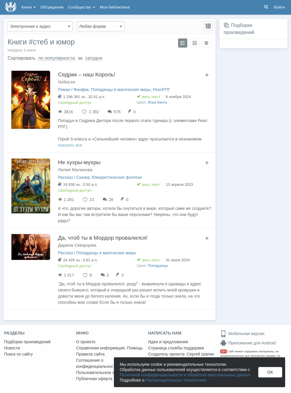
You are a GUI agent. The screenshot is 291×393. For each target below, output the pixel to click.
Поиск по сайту (18, 354)
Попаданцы (158, 265)
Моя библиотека (115, 7)
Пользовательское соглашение (105, 372)
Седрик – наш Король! (86, 74)
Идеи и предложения (168, 341)
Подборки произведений (27, 341)
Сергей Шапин (200, 354)
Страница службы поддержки (176, 348)
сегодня (93, 58)
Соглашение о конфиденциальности (96, 363)
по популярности (56, 58)
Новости (12, 348)
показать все (70, 145)
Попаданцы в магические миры (121, 89)
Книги (28, 7)
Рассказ (65, 177)
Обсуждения (51, 7)
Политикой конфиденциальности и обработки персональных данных (185, 375)
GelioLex (66, 81)
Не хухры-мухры (79, 162)
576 (117, 111)
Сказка (83, 177)
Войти (279, 7)
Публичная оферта (94, 378)
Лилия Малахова (75, 169)
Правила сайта (90, 354)
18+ (223, 351)
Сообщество (81, 7)
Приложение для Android (248, 343)
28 (111, 199)
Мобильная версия (242, 333)
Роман (64, 89)
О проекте (85, 341)
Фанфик (81, 89)
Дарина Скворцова (77, 245)
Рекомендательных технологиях (176, 380)
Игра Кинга (157, 102)
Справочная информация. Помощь (109, 348)
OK (270, 372)
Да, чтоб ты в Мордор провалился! (103, 238)
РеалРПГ (161, 89)
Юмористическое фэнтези (116, 177)
